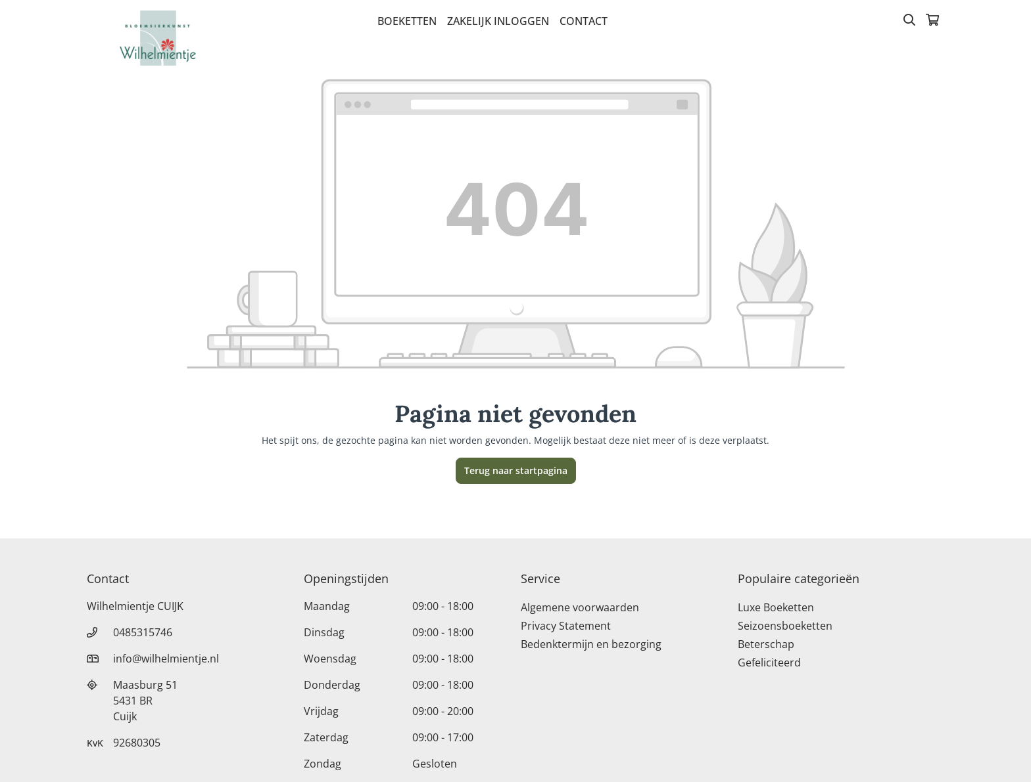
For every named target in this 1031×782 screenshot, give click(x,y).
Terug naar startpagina (515, 470)
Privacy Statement (566, 626)
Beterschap (766, 644)
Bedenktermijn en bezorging (591, 644)
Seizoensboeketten (785, 626)
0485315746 (142, 632)
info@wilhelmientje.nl (166, 658)
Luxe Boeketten (776, 607)
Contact (584, 21)
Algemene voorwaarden (580, 607)
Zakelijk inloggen (498, 21)
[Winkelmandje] (932, 21)
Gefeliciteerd (769, 662)
